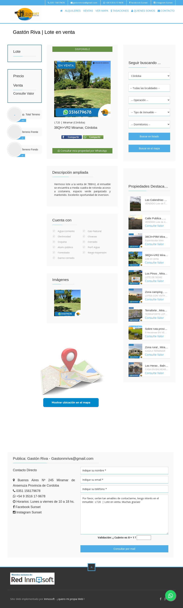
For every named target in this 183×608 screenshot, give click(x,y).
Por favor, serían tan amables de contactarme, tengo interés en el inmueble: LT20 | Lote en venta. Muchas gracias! (124, 514)
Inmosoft (49, 599)
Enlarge (82, 89)
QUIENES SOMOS (143, 10)
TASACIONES (120, 10)
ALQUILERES (73, 10)
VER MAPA (101, 10)
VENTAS (88, 10)
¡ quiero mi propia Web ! (70, 599)
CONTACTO (166, 10)
